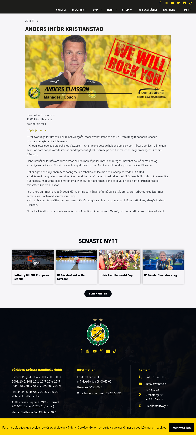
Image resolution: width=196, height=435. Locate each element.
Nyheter (61, 9)
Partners (170, 9)
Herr (111, 9)
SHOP (127, 9)
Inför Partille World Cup (117, 275)
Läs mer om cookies (153, 427)
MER (188, 9)
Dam (97, 9)
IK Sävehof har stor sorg (160, 275)
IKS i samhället (147, 9)
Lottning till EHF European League (31, 277)
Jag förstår (181, 427)
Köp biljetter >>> (37, 130)
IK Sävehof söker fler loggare (71, 277)
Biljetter (79, 9)
